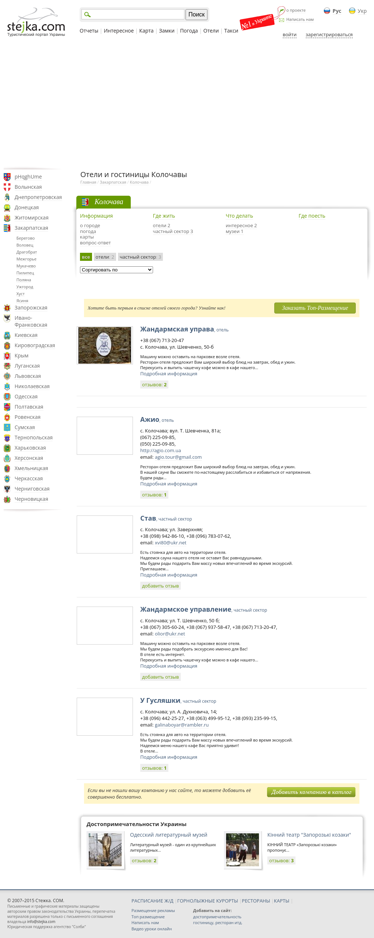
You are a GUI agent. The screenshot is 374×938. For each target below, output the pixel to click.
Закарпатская (31, 227)
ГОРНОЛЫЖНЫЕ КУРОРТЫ (207, 900)
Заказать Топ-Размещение (315, 308)
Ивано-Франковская (31, 321)
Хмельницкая (31, 468)
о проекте (296, 10)
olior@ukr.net (170, 633)
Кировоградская (35, 345)
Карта (146, 30)
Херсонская (29, 457)
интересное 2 (241, 225)
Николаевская (32, 386)
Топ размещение (148, 916)
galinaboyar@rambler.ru (182, 724)
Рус (337, 10)
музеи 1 (235, 231)
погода (88, 231)
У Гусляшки (178, 700)
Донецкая (27, 207)
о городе (90, 225)
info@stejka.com (41, 921)
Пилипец (25, 272)
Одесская (26, 396)
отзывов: (154, 384)
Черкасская (29, 478)
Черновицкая (31, 498)
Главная (88, 182)
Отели (211, 30)
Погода (189, 30)
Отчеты (89, 30)
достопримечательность (217, 916)
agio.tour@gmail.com (178, 457)
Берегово (25, 238)
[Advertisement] (187, 103)
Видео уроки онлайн (151, 928)
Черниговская (32, 488)
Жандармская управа (184, 328)
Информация (96, 215)
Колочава (139, 182)
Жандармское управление (203, 609)
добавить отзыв (160, 585)
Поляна (23, 279)
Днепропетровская (38, 197)
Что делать (239, 215)
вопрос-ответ (95, 242)
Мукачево (26, 266)
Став (166, 518)
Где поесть (312, 215)
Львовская (28, 375)
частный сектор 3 (173, 231)
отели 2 (162, 225)
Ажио (157, 419)
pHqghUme (28, 176)
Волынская (28, 186)
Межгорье (26, 259)
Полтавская (29, 406)
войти (290, 34)
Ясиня (22, 300)
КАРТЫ (281, 900)
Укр (362, 10)
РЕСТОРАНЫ (256, 900)
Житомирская (32, 217)
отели (105, 257)
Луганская (27, 365)
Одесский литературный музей (168, 834)
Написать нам (300, 19)
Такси (231, 30)
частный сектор (140, 257)
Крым (21, 355)
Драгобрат (26, 252)
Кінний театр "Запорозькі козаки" (309, 834)
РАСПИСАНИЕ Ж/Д (152, 900)
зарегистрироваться (329, 34)
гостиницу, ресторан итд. (218, 922)
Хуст (20, 293)
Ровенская (28, 416)
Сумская (25, 427)
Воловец (24, 245)
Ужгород (24, 286)
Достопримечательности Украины (137, 824)
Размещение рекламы (153, 910)
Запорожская (31, 307)
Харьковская (30, 447)
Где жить (164, 215)
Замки (167, 30)
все (86, 257)
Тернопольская (34, 437)
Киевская (26, 334)
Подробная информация (168, 373)
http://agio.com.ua (160, 450)
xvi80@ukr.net (171, 542)
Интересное (119, 30)
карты (87, 236)
